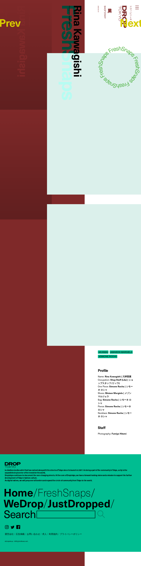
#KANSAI (103, 352)
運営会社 (9, 533)
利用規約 (53, 533)
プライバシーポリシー (71, 533)
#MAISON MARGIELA (121, 352)
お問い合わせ (33, 533)
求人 (44, 533)
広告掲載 (20, 533)
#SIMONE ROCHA (108, 356)
